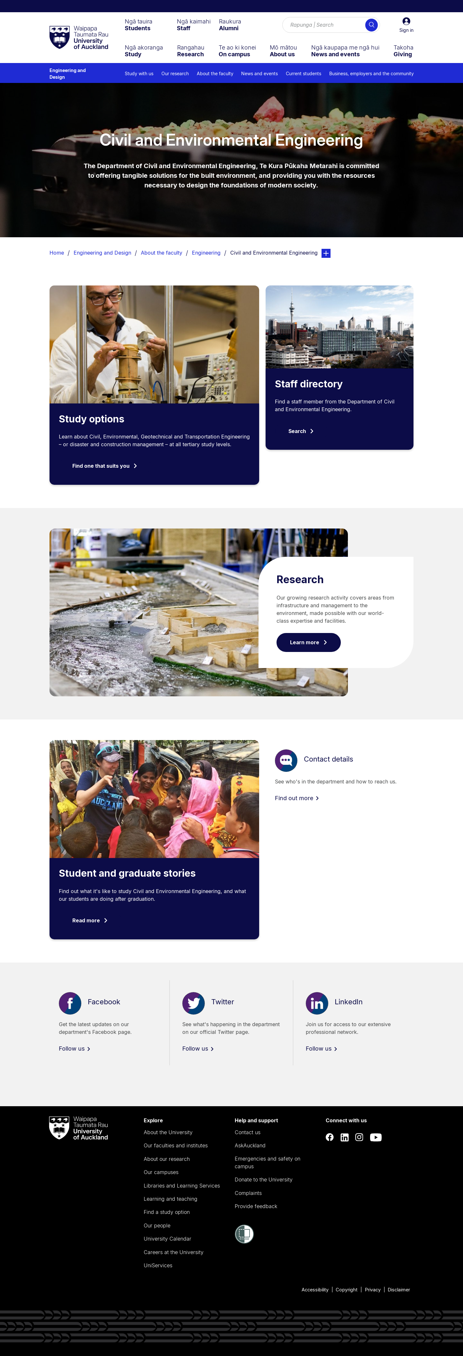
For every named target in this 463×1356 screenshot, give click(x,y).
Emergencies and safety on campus (267, 1162)
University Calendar (167, 1238)
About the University (168, 1132)
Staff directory (309, 384)
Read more (90, 920)
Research (300, 579)
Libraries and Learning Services (182, 1185)
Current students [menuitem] (303, 73)
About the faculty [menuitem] (215, 73)
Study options (91, 419)
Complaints (248, 1193)
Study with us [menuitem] (139, 73)
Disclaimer (399, 1289)
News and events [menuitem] (259, 73)
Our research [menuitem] (175, 73)
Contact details (328, 759)
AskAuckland (250, 1145)
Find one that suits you (105, 466)
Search (301, 431)
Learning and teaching (170, 1199)
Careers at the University (174, 1252)
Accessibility (315, 1289)
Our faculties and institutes (176, 1145)
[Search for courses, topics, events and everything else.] (331, 25)
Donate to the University (264, 1179)
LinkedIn (349, 1002)
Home (57, 252)
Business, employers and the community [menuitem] (371, 73)
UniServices (158, 1265)
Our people (157, 1225)
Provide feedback (256, 1206)
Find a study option (167, 1212)
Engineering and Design (68, 74)
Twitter (222, 1002)
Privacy (373, 1289)
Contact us (247, 1132)
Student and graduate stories (127, 873)
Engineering (206, 252)
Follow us (75, 1048)
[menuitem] (138, 24)
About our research (167, 1159)
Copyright (347, 1289)
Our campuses (161, 1172)
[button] (406, 25)
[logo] (79, 37)
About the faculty (161, 252)
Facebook (104, 1002)
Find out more (297, 798)
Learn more (308, 642)
